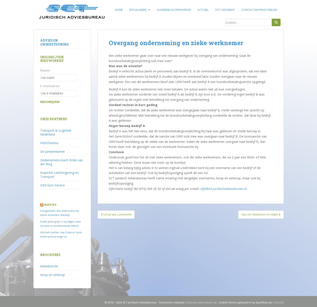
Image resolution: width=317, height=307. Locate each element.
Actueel (202, 10)
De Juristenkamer (52, 151)
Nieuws (50, 204)
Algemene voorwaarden (174, 10)
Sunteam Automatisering (201, 302)
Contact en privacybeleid (259, 10)
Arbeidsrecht (49, 266)
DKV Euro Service (52, 185)
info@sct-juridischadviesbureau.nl (223, 189)
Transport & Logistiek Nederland (55, 132)
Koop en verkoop (52, 275)
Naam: (45, 70)
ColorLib (278, 302)
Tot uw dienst (225, 10)
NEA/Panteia (49, 143)
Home (119, 10)
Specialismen (137, 10)
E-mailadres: (50, 86)
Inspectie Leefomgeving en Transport (59, 175)
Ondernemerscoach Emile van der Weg (61, 162)
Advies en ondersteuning (54, 42)
